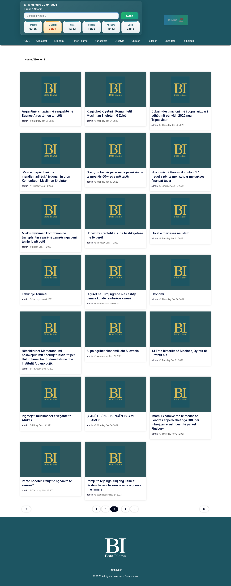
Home (28, 59)
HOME (26, 40)
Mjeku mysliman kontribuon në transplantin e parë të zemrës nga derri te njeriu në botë (49, 237)
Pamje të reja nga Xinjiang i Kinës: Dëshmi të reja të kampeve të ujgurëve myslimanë (114, 485)
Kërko (129, 15)
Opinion (136, 40)
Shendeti (170, 40)
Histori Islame (80, 40)
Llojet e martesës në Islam (170, 233)
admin (25, 121)
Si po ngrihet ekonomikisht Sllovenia (113, 351)
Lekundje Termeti (34, 294)
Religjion (152, 40)
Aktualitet (41, 40)
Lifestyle (119, 40)
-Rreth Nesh (115, 569)
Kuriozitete (101, 40)
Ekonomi (59, 40)
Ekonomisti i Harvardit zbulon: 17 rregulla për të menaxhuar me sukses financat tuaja (178, 176)
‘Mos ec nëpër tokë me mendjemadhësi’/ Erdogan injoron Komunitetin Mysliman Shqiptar (46, 176)
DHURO (176, 18)
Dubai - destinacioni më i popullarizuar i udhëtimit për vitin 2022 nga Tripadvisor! (179, 115)
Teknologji (188, 40)
